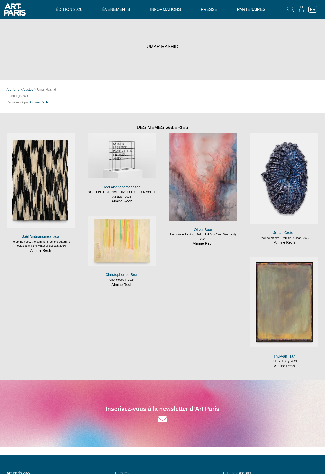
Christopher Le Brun (122, 275)
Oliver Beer (203, 230)
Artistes (28, 89)
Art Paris (13, 89)
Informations (165, 9)
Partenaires (251, 9)
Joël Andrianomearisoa (40, 236)
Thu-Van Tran (284, 356)
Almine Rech (39, 102)
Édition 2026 (69, 9)
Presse (209, 9)
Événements (116, 9)
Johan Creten (284, 233)
